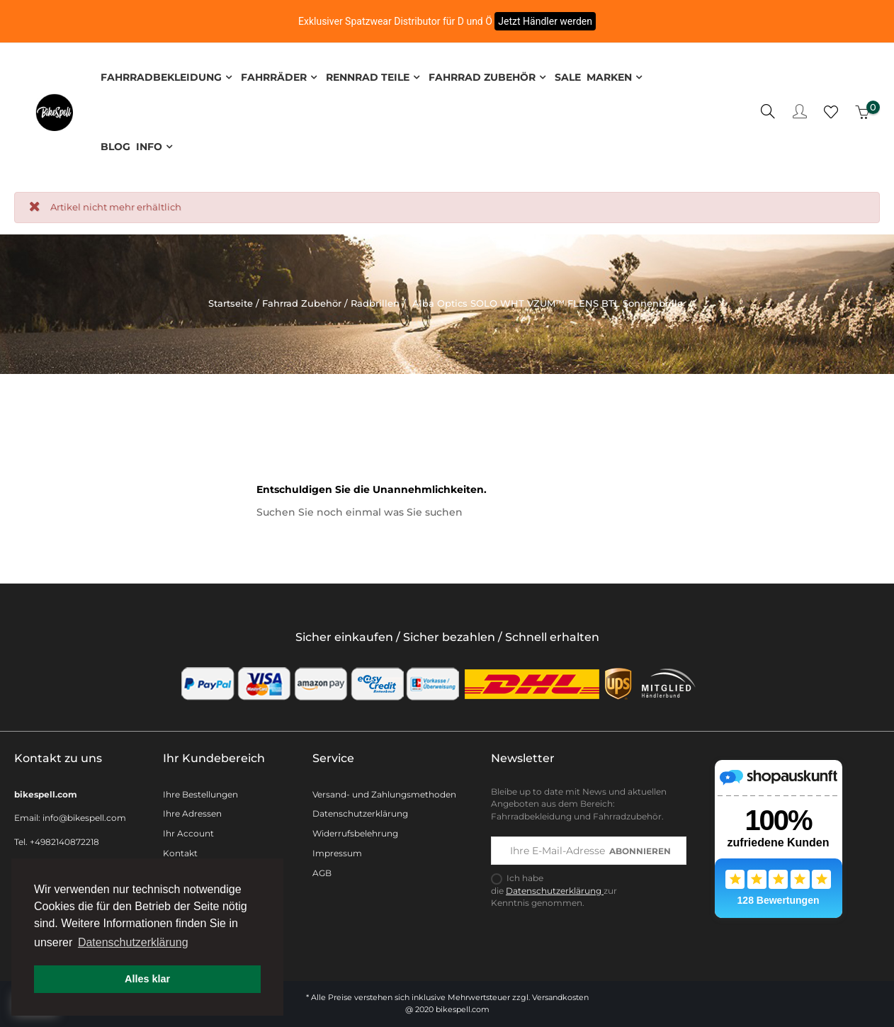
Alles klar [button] (147, 979)
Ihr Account (188, 830)
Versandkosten (560, 994)
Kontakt (180, 850)
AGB (322, 870)
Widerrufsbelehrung (355, 830)
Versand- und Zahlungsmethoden (384, 790)
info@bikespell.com (84, 815)
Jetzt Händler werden (545, 21)
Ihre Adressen (192, 810)
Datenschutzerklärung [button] (133, 942)
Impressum (337, 850)
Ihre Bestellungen (200, 790)
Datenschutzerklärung (360, 810)
